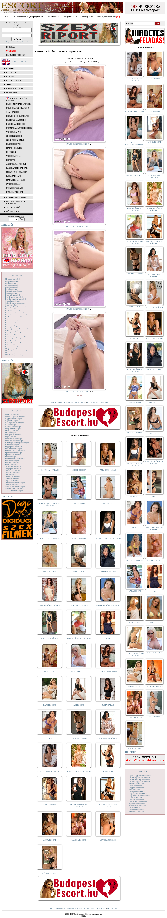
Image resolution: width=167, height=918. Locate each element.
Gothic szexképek (11, 321)
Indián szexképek (11, 331)
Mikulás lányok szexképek (15, 355)
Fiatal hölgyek (14, 148)
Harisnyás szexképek (13, 327)
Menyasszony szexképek (14, 353)
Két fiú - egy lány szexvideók (139, 778)
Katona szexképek (12, 335)
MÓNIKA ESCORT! (50, 873)
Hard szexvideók (135, 790)
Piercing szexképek (12, 431)
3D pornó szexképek (12, 279)
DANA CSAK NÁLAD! (79, 605)
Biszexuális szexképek (13, 291)
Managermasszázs (15, 180)
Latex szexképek (11, 345)
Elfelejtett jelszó (22, 42)
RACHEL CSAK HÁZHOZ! (108, 738)
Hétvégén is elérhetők (18, 116)
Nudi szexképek (11, 425)
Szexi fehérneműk (15, 140)
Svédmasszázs (13, 184)
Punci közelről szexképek (14, 441)
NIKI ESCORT (108, 503)
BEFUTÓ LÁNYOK (14, 80)
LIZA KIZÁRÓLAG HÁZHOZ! (50, 605)
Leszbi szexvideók (135, 798)
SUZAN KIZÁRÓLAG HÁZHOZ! (79, 806)
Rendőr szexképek (12, 445)
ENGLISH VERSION (18, 62)
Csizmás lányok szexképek (15, 303)
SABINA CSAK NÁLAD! (50, 538)
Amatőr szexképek (12, 281)
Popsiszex (11, 152)
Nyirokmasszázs (14, 188)
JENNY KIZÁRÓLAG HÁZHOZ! (108, 538)
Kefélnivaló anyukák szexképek (17, 337)
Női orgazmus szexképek (14, 423)
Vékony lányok (14, 132)
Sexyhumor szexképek (13, 449)
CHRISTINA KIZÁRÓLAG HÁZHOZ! (49, 504)
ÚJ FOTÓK (10, 76)
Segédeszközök (14, 136)
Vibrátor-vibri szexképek (14, 489)
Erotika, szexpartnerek (106, 16)
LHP (7, 16)
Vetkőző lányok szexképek (15, 487)
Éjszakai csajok (14, 176)
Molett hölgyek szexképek (15, 417)
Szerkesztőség (101, 908)
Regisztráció (10, 42)
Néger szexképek (11, 421)
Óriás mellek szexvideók (138, 802)
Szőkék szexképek (12, 461)
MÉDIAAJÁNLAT (13, 211)
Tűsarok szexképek (12, 485)
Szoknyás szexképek (12, 463)
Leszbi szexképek (11, 347)
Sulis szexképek (11, 457)
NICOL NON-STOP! (79, 672)
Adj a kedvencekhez (87, 908)
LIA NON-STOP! (49, 572)
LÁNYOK (10, 68)
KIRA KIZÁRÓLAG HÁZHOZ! (79, 638)
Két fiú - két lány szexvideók (139, 780)
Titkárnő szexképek (12, 477)
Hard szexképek (11, 325)
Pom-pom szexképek (13, 435)
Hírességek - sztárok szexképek (16, 329)
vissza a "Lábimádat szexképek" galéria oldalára (68, 402)
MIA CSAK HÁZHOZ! (135, 560)
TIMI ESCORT (49, 672)
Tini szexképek (10, 475)
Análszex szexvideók (136, 784)
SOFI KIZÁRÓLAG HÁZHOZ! (79, 771)
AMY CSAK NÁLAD (108, 470)
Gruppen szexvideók (136, 788)
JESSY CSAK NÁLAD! (50, 470)
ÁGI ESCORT (79, 705)
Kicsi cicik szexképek (13, 339)
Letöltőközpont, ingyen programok (28, 16)
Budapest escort (14, 192)
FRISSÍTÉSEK (12, 92)
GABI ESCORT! (154, 79)
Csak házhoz (12, 112)
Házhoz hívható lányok (18, 104)
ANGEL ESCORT (79, 470)
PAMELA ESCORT (79, 840)
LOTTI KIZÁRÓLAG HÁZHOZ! (108, 605)
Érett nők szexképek (12, 311)
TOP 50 (9, 84)
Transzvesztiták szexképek (15, 483)
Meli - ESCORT (154, 622)
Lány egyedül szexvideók (138, 794)
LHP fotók (11, 160)
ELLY (154, 496)
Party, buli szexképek (13, 429)
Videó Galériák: (145, 772)
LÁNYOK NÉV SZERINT (16, 197)
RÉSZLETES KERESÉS (15, 55)
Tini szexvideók (134, 808)
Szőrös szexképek (11, 465)
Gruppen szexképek (12, 323)
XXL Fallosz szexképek (14, 491)
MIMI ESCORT (135, 622)
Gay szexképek (10, 319)
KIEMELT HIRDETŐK (15, 88)
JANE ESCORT (79, 572)
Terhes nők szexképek (13, 471)
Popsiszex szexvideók (137, 804)
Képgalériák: (17, 275)
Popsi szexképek (11, 437)
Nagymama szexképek (13, 419)
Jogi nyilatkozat (56, 908)
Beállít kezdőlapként (70, 908)
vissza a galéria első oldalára (97, 402)
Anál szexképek (11, 283)
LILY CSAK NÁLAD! (108, 840)
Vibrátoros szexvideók (137, 812)
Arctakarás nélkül (16, 164)
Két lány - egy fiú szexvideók (139, 782)
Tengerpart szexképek (13, 469)
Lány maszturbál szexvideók (139, 796)
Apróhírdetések (53, 16)
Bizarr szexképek (11, 293)
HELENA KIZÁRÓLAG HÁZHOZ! (154, 462)
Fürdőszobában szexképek (15, 317)
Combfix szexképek (12, 301)
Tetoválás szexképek (12, 473)
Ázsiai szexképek (11, 287)
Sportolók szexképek (13, 455)
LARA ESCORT (79, 503)
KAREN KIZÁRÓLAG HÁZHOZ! (108, 806)
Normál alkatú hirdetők (19, 128)
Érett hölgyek (13, 144)
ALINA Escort (108, 771)
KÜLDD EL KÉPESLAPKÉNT (78, 144)
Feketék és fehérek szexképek (16, 315)
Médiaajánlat (112, 908)
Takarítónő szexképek (13, 467)
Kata (108, 638)
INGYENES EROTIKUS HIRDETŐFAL (15, 202)
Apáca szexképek (11, 285)
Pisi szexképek (10, 433)
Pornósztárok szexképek (14, 439)
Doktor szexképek (12, 309)
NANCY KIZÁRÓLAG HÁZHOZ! (135, 654)
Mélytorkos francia (16, 172)
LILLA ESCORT (50, 805)
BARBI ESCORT (49, 705)
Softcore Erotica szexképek (15, 451)
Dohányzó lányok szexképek (15, 307)
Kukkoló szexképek (12, 341)
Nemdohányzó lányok (17, 108)
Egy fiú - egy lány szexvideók (140, 776)
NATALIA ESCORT (108, 572)
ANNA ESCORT (154, 433)
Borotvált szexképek (12, 295)
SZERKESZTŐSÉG (13, 207)
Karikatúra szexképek (13, 333)
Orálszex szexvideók (136, 800)
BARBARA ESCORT (79, 738)
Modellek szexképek (12, 415)
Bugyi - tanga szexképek (14, 297)
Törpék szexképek (12, 479)
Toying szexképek (12, 481)
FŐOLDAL (10, 47)
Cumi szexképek (11, 305)
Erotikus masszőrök (16, 120)
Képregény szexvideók (137, 792)
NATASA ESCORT (79, 538)
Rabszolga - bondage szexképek (17, 443)
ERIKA (50, 738)
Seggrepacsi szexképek (13, 447)
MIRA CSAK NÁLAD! (49, 638)
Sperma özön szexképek (14, 453)
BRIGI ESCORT (135, 402)
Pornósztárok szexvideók (138, 806)
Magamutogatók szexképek (15, 349)
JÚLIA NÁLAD (108, 705)
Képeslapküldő (87, 16)
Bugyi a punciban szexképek (15, 299)
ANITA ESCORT (49, 840)
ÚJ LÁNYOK (11, 72)
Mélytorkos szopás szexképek (16, 351)
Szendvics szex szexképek (14, 459)
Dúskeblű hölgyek (16, 124)
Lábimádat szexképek (13, 343)
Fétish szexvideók (135, 786)
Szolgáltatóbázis (70, 16)
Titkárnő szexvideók (136, 810)
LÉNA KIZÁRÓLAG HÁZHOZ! (50, 771)
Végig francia (13, 156)
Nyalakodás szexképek (13, 427)
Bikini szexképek (11, 289)
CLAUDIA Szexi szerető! (108, 672)
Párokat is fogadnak (17, 168)
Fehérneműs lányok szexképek (16, 313)
